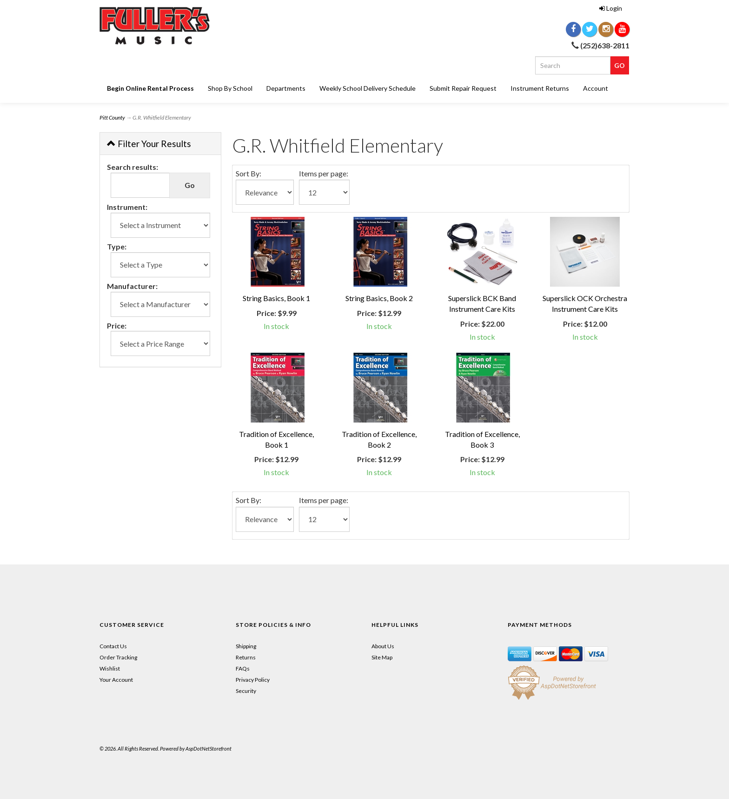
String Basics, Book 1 (276, 298)
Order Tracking (118, 657)
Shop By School (230, 88)
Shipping (246, 646)
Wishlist (109, 668)
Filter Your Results (149, 143)
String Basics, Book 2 (379, 298)
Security (246, 690)
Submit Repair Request (463, 88)
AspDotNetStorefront (209, 748)
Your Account (116, 679)
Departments (285, 88)
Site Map (381, 657)
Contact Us (113, 646)
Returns (246, 657)
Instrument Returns (539, 88)
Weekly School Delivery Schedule (367, 88)
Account (595, 88)
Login (610, 8)
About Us (382, 646)
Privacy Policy (253, 679)
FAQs (243, 668)
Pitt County (112, 117)
